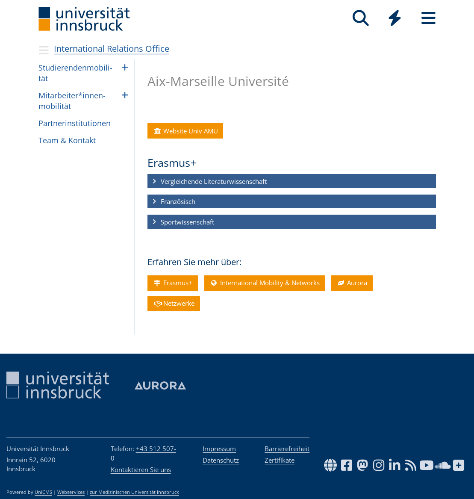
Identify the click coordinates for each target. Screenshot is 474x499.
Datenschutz (221, 460)
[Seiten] (428, 18)
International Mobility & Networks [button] (264, 282)
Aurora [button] (351, 282)
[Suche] (361, 18)
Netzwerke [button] (173, 303)
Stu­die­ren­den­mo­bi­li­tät (75, 72)
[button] (291, 181)
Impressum (219, 448)
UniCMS (43, 492)
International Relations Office (111, 48)
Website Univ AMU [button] (185, 131)
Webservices (71, 492)
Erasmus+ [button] (172, 282)
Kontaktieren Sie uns (141, 469)
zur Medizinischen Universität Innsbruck (134, 492)
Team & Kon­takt (67, 140)
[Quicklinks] (395, 18)
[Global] (394, 19)
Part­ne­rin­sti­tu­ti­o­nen (74, 123)
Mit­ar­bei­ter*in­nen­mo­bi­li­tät (72, 100)
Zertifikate (279, 460)
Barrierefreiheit (287, 448)
